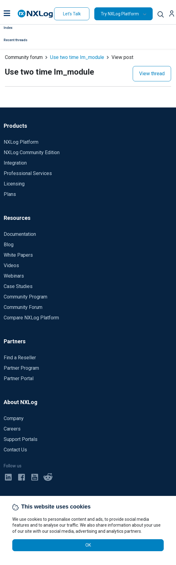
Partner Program (21, 368)
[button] (7, 14)
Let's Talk (72, 13)
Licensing (14, 184)
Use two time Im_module (77, 57)
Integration (15, 163)
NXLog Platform (21, 142)
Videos (11, 265)
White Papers (18, 255)
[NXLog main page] (35, 13)
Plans (10, 194)
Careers (12, 429)
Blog (9, 244)
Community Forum (23, 307)
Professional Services (28, 173)
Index (8, 28)
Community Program (25, 297)
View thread (152, 73)
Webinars (14, 276)
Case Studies (18, 286)
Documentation (20, 234)
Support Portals (20, 439)
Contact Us (15, 450)
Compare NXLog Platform (31, 318)
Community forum (24, 57)
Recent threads (15, 40)
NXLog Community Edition (32, 152)
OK (88, 545)
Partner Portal (18, 378)
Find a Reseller (20, 357)
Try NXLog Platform (120, 13)
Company (14, 418)
